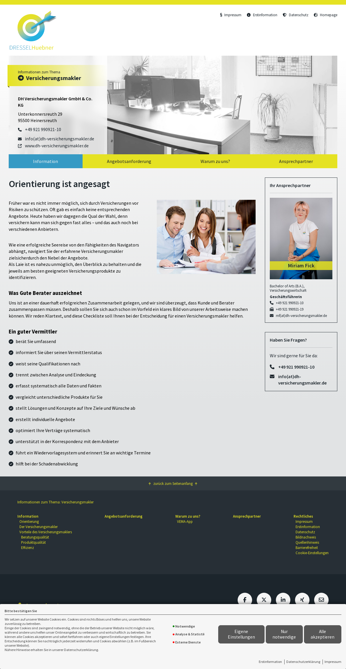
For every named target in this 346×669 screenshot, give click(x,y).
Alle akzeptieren (322, 634)
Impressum (333, 661)
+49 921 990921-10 (289, 302)
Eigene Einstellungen (241, 634)
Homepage (325, 14)
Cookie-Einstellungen (312, 552)
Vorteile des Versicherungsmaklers (45, 532)
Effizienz (27, 547)
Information (45, 161)
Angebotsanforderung (129, 161)
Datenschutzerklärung (303, 661)
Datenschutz (295, 14)
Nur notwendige (284, 634)
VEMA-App (185, 521)
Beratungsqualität (35, 537)
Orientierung (29, 521)
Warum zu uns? (215, 161)
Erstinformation (270, 661)
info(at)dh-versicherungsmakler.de (302, 380)
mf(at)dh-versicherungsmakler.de (301, 315)
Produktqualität (33, 542)
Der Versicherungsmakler (38, 526)
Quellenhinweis (307, 542)
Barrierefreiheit (307, 547)
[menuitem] (46, 161)
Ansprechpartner (296, 161)
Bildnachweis (306, 537)
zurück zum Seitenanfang (173, 483)
